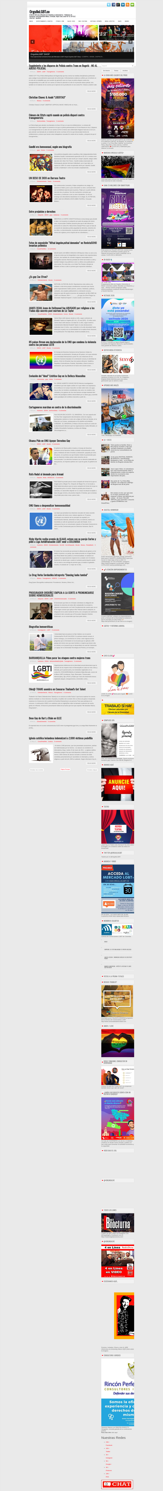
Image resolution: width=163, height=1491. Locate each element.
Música (39, 101)
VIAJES (119, 21)
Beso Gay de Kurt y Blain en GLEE (45, 718)
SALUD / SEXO (71, 21)
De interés (106, 70)
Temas (116, 70)
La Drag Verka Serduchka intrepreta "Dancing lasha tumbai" (58, 575)
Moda (51, 379)
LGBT (44, 72)
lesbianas (57, 215)
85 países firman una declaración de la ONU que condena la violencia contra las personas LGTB (62, 343)
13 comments (52, 249)
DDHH (39, 72)
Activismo (40, 410)
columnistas (41, 379)
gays (38, 150)
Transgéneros (51, 72)
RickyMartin (90, 545)
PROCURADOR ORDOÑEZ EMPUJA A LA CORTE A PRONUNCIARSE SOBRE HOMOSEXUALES (61, 594)
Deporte (39, 477)
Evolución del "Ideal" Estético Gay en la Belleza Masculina (57, 375)
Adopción (41, 215)
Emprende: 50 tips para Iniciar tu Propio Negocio (117, 949)
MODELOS (51, 477)
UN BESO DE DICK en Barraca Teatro (47, 178)
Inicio (31, 21)
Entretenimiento (42, 181)
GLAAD (62, 545)
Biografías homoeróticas (41, 626)
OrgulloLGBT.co (39, 11)
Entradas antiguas (92, 770)
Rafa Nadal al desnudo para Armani (46, 474)
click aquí (114, 1432)
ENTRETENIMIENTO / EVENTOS (44, 21)
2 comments (60, 121)
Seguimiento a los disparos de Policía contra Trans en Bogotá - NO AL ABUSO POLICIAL (63, 67)
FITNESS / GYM (60, 21)
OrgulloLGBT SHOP (40, 54)
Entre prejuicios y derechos (42, 211)
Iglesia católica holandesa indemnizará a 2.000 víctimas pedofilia (60, 738)
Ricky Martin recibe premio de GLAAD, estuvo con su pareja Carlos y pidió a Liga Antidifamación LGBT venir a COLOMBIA (62, 540)
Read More (91, 91)
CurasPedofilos (42, 249)
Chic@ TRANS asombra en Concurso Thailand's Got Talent (57, 689)
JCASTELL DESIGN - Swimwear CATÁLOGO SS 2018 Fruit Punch (118, 957)
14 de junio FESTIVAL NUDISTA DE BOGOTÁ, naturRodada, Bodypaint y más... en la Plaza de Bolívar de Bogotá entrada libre (122, 459)
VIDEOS (54, 578)
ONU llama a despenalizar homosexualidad (49, 505)
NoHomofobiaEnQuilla (57, 661)
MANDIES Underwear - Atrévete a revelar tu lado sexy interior (117, 966)
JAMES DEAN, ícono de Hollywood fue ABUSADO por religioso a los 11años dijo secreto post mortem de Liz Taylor (61, 309)
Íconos (43, 150)
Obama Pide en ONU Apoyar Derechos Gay (49, 440)
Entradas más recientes (36, 770)
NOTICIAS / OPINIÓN (96, 21)
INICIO (105, 942)
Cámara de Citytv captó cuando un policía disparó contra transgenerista (56, 116)
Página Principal (65, 769)
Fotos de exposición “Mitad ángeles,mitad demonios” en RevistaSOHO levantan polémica (63, 244)
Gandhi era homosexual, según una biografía (50, 146)
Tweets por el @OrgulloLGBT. (111, 857)
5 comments (58, 379)
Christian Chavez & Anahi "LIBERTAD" (47, 97)
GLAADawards (70, 545)
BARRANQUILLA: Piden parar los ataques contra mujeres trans (59, 657)
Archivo (125, 70)
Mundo (50, 280)
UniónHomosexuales (60, 599)
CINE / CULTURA (82, 21)
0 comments (60, 72)
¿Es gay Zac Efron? (38, 276)
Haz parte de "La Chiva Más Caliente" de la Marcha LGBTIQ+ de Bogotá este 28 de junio (122, 482)
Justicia (50, 741)
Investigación (42, 630)
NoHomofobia (41, 121)
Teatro (50, 181)
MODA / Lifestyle (110, 21)
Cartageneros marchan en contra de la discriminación (55, 407)
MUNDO (127, 21)
